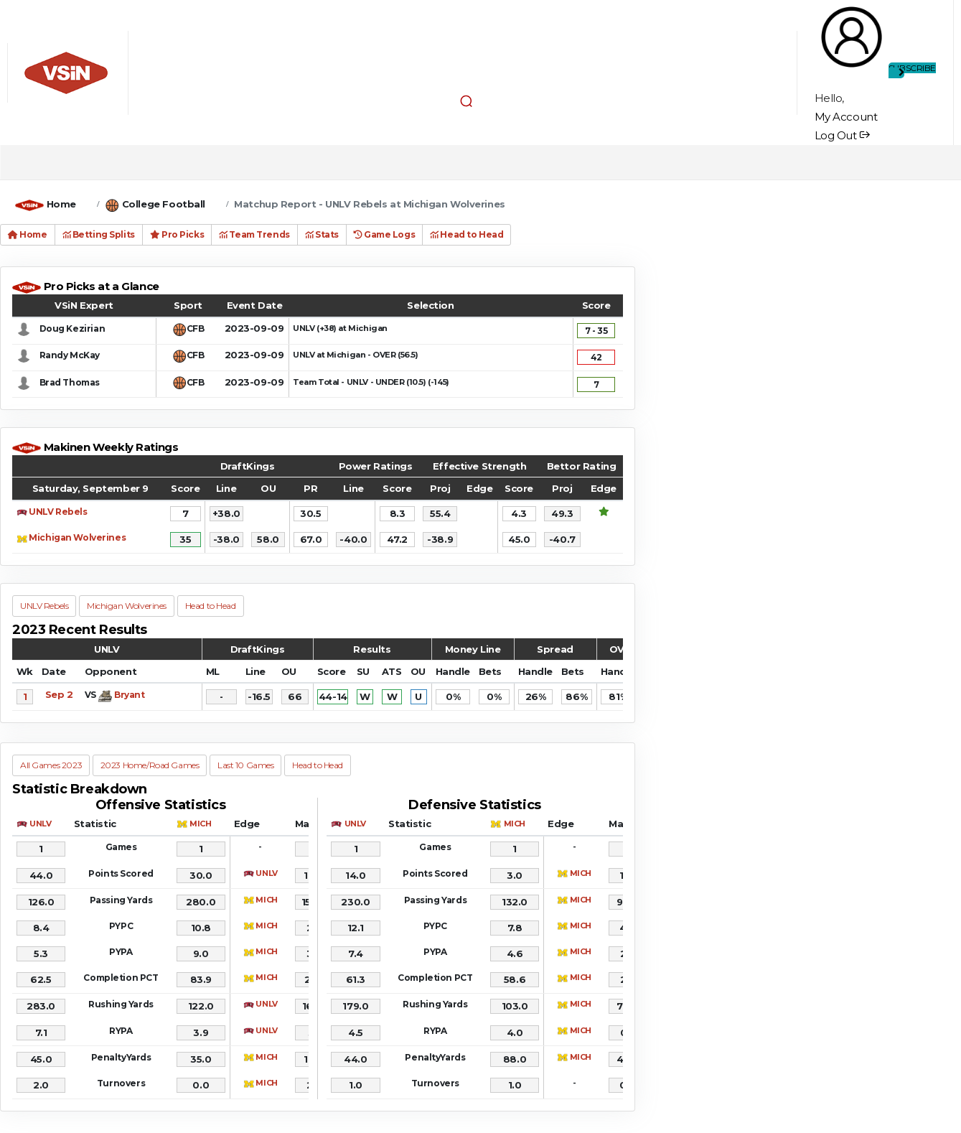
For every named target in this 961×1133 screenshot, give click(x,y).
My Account (846, 116)
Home (61, 204)
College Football (163, 204)
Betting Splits (98, 234)
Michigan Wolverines (77, 537)
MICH (200, 824)
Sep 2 (59, 694)
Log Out (842, 135)
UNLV (40, 824)
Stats (322, 234)
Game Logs (384, 234)
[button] (465, 101)
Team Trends (254, 234)
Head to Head (466, 234)
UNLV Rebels (58, 511)
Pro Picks (177, 234)
